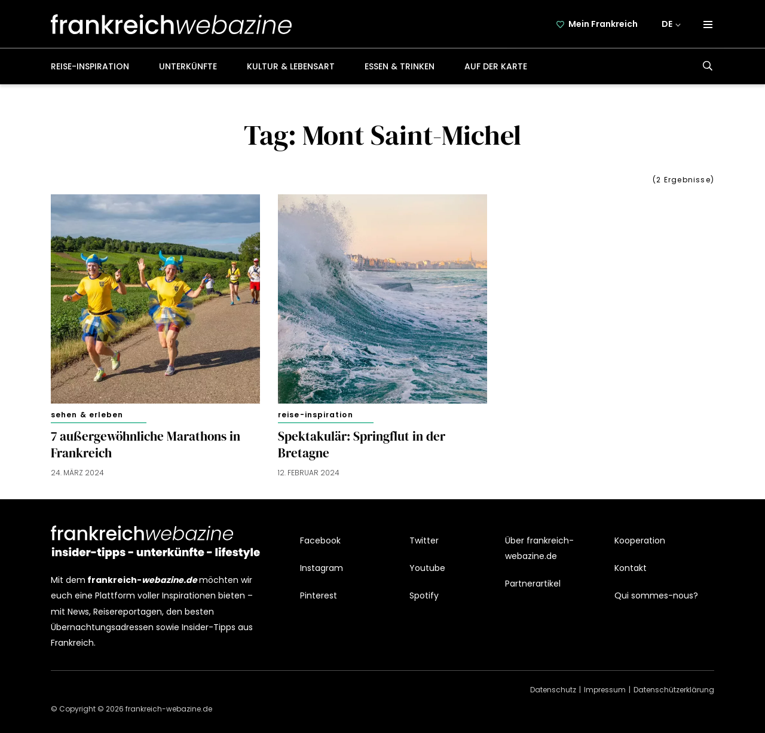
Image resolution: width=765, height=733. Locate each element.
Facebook (320, 540)
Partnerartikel (533, 584)
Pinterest (318, 595)
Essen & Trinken (399, 66)
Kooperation (639, 540)
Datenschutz (553, 690)
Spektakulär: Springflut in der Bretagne (361, 445)
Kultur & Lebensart (291, 66)
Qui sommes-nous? (656, 595)
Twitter (424, 540)
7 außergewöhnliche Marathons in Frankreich (145, 445)
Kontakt (630, 568)
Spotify (424, 595)
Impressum (605, 690)
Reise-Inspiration (90, 66)
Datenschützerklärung (674, 690)
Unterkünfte (188, 66)
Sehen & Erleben (87, 415)
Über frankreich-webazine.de (539, 548)
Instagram (321, 568)
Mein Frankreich (603, 24)
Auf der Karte (495, 66)
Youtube (427, 568)
